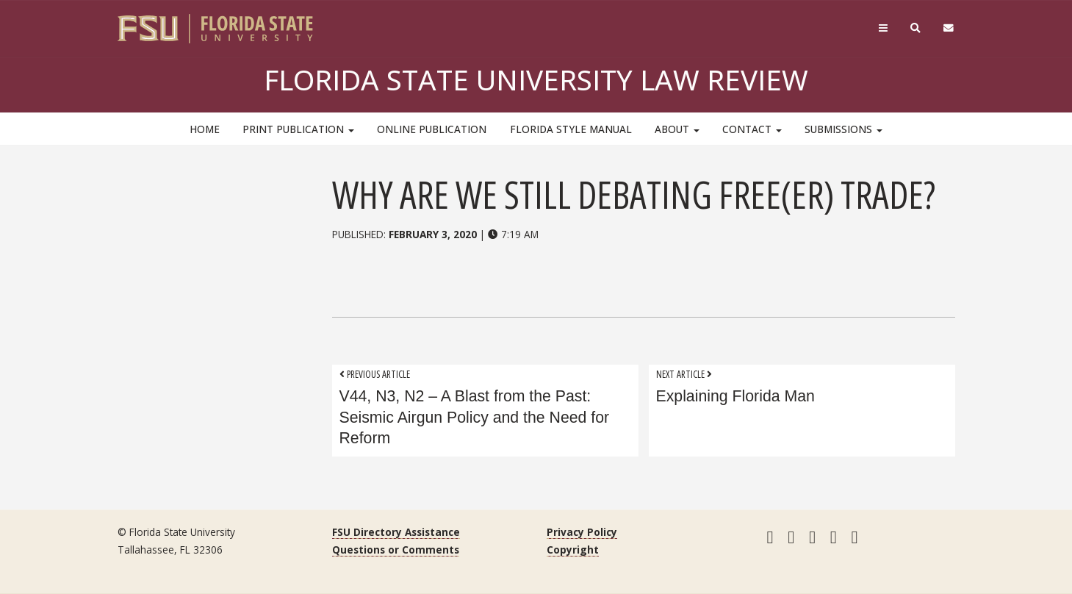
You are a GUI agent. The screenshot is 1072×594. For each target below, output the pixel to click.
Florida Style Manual (571, 129)
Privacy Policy (582, 532)
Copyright (573, 550)
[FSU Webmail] (948, 28)
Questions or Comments (395, 550)
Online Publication (431, 129)
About (677, 129)
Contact (752, 129)
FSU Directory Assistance (396, 532)
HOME (205, 129)
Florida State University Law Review (536, 79)
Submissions (843, 129)
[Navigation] (882, 28)
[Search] (915, 28)
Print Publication (298, 129)
